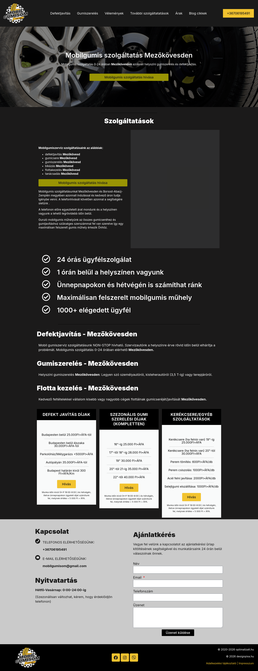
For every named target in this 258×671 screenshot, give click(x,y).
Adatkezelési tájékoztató (221, 663)
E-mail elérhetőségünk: (65, 559)
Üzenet (138, 605)
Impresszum (246, 663)
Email (137, 577)
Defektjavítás (60, 13)
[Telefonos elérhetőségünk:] (37, 541)
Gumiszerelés (87, 13)
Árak (178, 13)
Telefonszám (143, 591)
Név (136, 564)
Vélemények (114, 13)
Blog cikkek (198, 13)
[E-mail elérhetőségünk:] (37, 557)
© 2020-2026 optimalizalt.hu (236, 649)
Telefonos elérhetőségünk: (69, 542)
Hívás (66, 484)
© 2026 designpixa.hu (240, 656)
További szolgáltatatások (149, 13)
